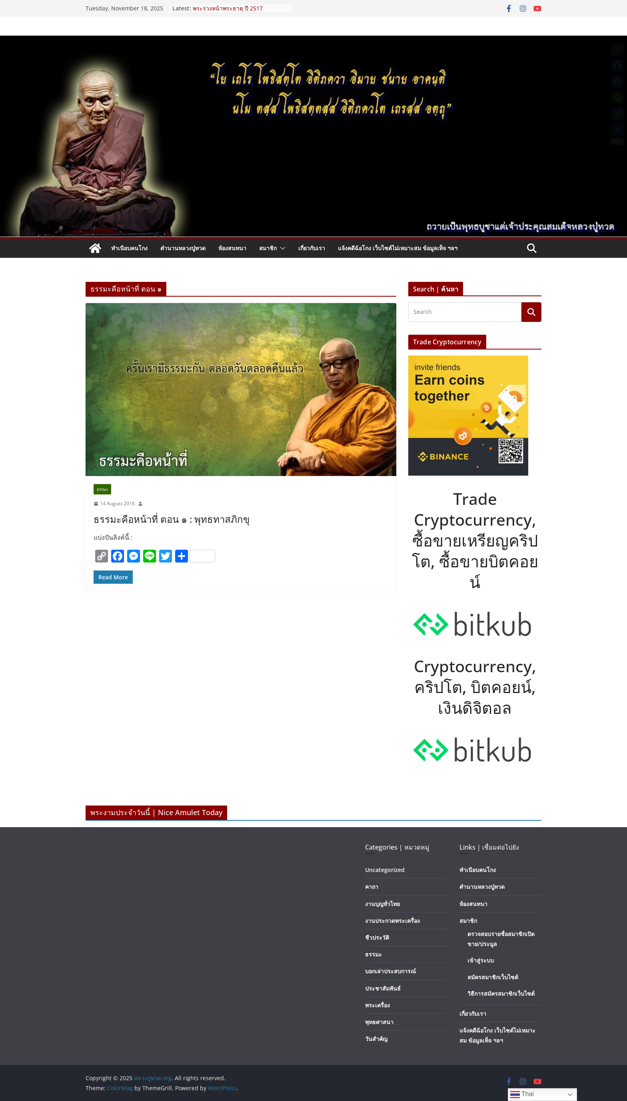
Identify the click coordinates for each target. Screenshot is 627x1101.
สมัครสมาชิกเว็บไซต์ (492, 977)
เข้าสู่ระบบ (480, 960)
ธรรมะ (102, 489)
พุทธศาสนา (379, 1022)
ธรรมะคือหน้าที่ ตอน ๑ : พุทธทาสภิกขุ (172, 519)
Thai (522, 1094)
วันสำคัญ (376, 1039)
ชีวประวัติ (377, 937)
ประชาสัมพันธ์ (383, 988)
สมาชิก (268, 248)
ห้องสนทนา (232, 248)
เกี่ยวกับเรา (311, 248)
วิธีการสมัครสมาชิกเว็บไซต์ (501, 993)
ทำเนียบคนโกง (129, 248)
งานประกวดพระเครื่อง (392, 920)
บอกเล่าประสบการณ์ (390, 971)
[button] (281, 248)
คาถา (371, 886)
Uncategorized (385, 870)
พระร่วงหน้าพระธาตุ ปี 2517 (228, 8)
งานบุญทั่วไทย (382, 904)
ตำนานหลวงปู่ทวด (183, 248)
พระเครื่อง (377, 1005)
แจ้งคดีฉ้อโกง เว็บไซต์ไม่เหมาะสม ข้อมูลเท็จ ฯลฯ (397, 248)
